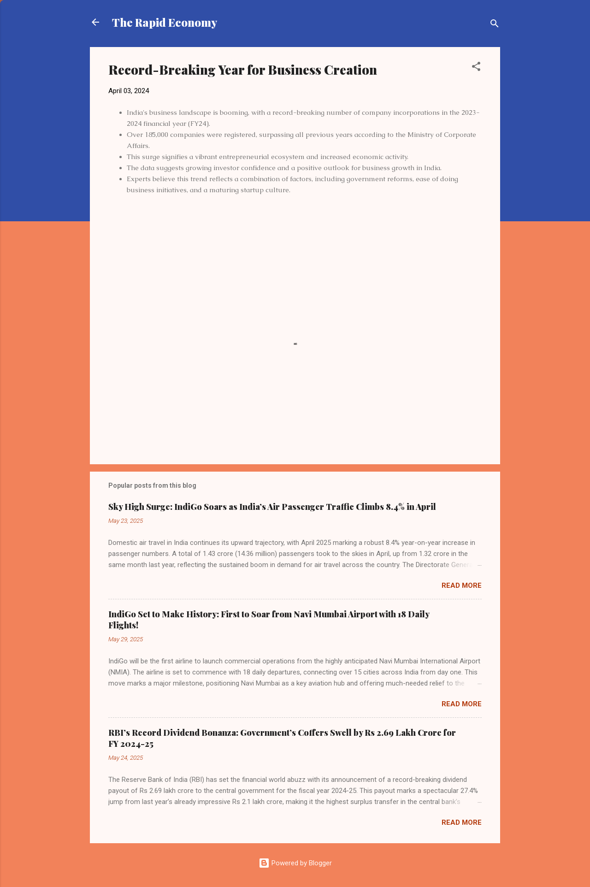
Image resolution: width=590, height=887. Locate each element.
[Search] (494, 25)
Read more (462, 585)
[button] (476, 68)
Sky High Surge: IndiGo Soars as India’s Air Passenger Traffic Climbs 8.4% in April (272, 506)
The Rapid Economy (164, 22)
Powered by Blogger (295, 863)
